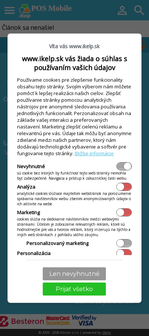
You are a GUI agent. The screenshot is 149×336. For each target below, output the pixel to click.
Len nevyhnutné (74, 273)
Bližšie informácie (94, 153)
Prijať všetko (74, 289)
